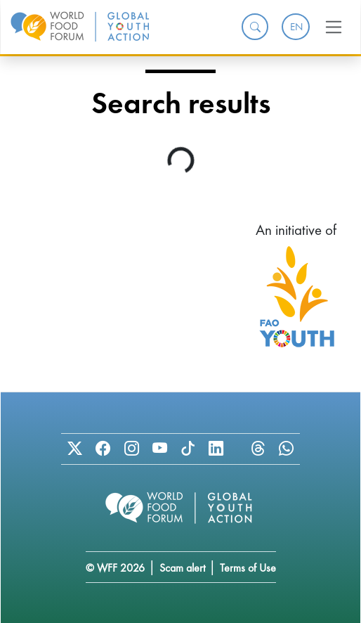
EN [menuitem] (296, 27)
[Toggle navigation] (333, 26)
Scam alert (182, 567)
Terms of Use (248, 567)
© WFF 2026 (115, 567)
